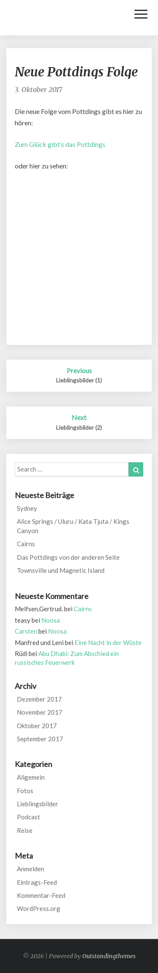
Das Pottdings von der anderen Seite (68, 557)
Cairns (26, 543)
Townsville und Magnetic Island (60, 570)
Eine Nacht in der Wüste (108, 642)
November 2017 (39, 712)
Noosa (50, 620)
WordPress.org (38, 908)
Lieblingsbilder (37, 804)
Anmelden (30, 869)
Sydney (27, 508)
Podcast (28, 817)
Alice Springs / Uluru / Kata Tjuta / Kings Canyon (73, 526)
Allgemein (31, 777)
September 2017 (40, 739)
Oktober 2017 (37, 725)
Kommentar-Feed (41, 895)
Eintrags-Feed (37, 882)
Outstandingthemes (109, 956)
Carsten (26, 631)
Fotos (25, 790)
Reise (24, 830)
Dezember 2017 (39, 699)
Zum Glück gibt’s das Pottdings (60, 144)
